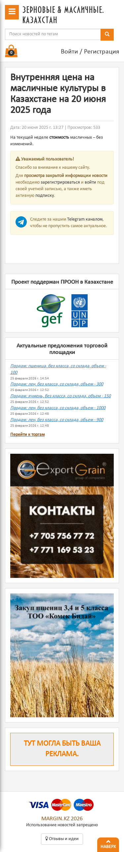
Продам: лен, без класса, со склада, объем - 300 (56, 384)
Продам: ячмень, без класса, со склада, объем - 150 (60, 396)
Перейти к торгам (27, 434)
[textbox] (53, 34)
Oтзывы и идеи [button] (62, 838)
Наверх (108, 843)
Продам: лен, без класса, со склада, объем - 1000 (57, 408)
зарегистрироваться (60, 182)
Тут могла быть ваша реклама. (62, 749)
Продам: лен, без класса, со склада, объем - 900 (56, 419)
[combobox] (53, 34)
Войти (69, 52)
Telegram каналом (85, 219)
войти (90, 182)
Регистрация (101, 52)
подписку (44, 195)
